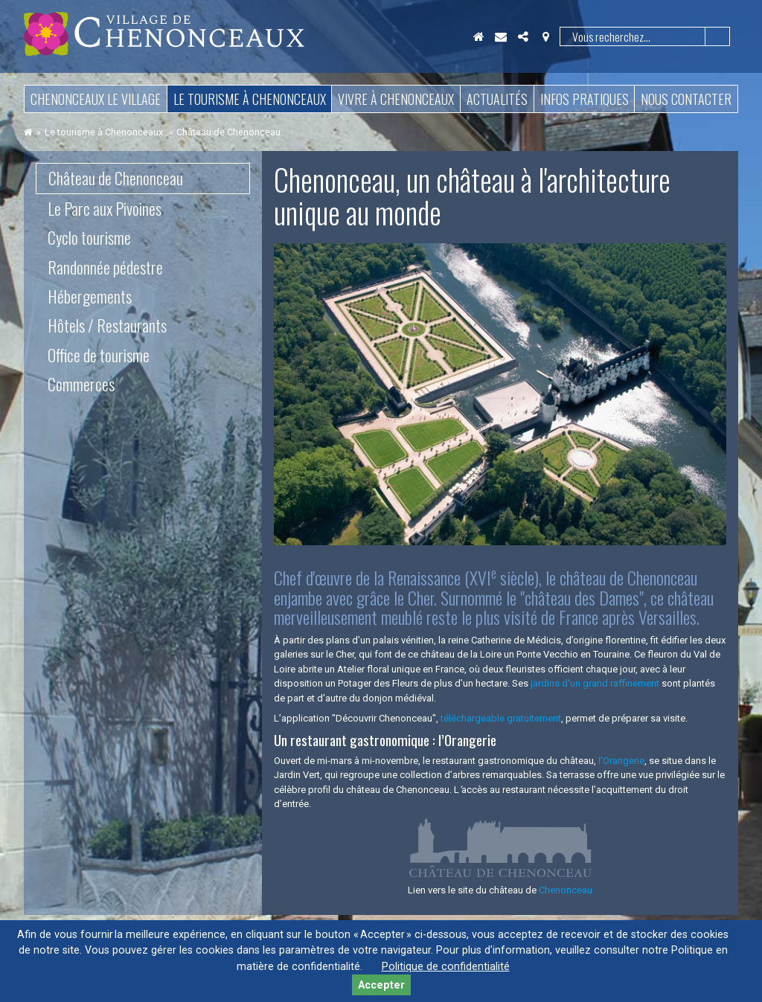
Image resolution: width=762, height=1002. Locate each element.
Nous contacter (686, 99)
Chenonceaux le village (96, 99)
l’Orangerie (621, 760)
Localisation (545, 36)
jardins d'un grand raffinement (596, 683)
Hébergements (90, 296)
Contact (501, 36)
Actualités (497, 99)
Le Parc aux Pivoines (104, 208)
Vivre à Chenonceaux (396, 99)
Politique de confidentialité (446, 966)
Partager (523, 36)
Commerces (81, 384)
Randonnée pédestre (105, 267)
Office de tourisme (99, 355)
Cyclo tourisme (89, 237)
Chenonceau (565, 890)
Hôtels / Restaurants (107, 325)
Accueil (478, 36)
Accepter (381, 985)
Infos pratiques (584, 99)
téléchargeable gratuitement (501, 718)
